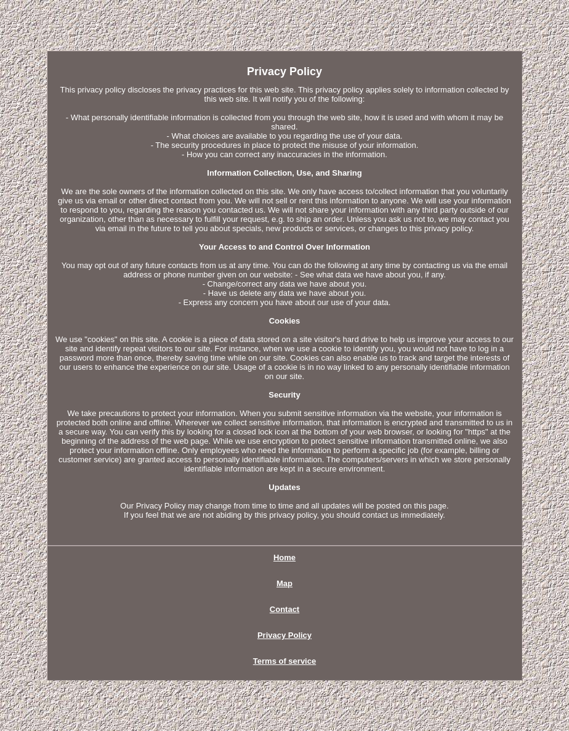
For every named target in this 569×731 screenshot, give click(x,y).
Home (284, 557)
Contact (284, 609)
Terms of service (284, 661)
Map (284, 583)
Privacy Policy (284, 635)
